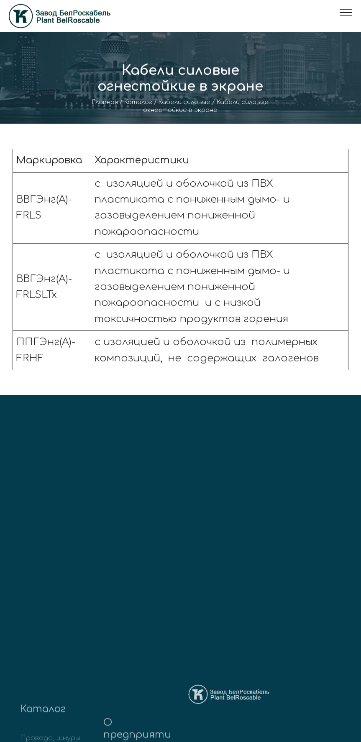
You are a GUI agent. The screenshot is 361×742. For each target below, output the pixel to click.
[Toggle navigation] (346, 12)
